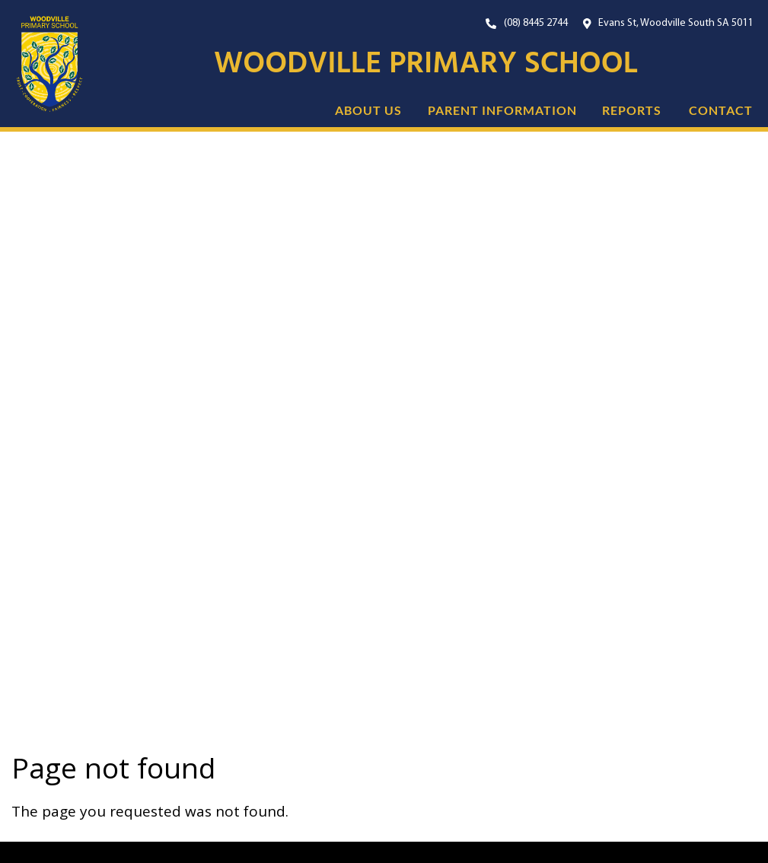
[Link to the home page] (42, 64)
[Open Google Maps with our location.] (668, 23)
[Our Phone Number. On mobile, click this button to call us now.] (527, 23)
